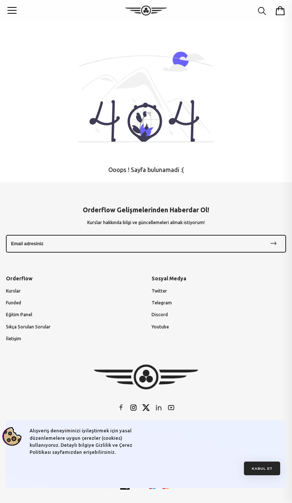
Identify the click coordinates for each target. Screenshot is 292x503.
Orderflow (19, 278)
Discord (160, 314)
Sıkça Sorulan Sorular (28, 326)
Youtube (160, 326)
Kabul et (262, 468)
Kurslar (13, 290)
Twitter (159, 290)
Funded (13, 302)
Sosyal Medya (169, 278)
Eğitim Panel (19, 314)
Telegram (162, 302)
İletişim (13, 338)
